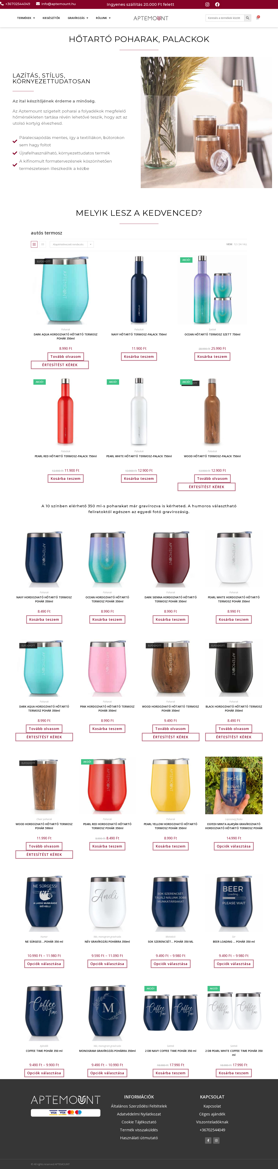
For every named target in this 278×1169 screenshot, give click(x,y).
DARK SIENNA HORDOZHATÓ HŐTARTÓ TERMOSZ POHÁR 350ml (171, 598)
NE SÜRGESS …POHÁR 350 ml (44, 941)
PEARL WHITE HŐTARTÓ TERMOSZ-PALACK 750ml (139, 456)
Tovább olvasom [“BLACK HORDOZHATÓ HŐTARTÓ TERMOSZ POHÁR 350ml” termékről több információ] (234, 728)
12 (235, 244)
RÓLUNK (103, 18)
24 (240, 244)
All (245, 244)
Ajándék (44, 1046)
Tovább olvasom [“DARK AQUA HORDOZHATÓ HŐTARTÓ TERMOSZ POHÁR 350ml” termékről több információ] (65, 356)
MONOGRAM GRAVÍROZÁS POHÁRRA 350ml (107, 1051)
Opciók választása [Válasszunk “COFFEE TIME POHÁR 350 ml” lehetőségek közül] (44, 1073)
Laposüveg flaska (233, 819)
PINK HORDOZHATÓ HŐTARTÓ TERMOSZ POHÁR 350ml (107, 708)
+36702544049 (17, 4)
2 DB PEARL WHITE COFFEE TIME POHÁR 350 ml (234, 1052)
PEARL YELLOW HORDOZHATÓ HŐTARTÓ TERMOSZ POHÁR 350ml (170, 825)
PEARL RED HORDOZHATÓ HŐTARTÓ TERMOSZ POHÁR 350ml (107, 825)
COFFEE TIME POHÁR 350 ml (44, 1051)
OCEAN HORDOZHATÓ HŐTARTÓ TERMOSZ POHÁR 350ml (107, 598)
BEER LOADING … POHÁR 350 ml (234, 941)
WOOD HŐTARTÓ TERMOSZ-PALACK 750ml (212, 456)
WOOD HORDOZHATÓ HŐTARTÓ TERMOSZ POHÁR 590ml (44, 825)
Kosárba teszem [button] (139, 356)
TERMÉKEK (26, 18)
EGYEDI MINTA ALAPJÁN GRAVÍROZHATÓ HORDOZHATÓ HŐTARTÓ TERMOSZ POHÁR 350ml (234, 825)
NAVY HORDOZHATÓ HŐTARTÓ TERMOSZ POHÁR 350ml (44, 598)
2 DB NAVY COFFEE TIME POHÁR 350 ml (170, 1051)
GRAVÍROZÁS (78, 18)
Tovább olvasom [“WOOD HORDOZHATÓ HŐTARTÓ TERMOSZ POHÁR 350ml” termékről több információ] (170, 728)
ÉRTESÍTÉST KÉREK (60, 364)
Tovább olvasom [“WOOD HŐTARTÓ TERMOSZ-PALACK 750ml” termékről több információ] (212, 478)
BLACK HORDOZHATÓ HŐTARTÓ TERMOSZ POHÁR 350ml (234, 708)
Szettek (212, 329)
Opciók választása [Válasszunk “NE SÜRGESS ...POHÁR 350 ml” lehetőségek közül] (44, 963)
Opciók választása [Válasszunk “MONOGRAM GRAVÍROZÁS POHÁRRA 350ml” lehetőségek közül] (107, 1073)
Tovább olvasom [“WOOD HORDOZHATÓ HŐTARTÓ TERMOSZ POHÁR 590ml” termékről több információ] (44, 846)
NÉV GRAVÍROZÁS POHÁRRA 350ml (107, 941)
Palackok (139, 329)
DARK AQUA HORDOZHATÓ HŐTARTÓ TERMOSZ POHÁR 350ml (65, 336)
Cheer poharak (44, 819)
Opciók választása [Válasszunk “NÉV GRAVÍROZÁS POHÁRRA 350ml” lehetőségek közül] (107, 963)
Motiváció (170, 936)
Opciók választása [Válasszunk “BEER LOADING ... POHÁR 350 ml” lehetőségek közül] (234, 963)
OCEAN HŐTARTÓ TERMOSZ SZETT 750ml (212, 334)
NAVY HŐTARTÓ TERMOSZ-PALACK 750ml (139, 334)
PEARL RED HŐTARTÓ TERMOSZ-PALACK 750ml (66, 456)
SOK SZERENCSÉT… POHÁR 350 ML (170, 941)
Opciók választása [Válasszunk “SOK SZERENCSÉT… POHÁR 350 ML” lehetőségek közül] (171, 963)
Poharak (65, 329)
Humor (44, 936)
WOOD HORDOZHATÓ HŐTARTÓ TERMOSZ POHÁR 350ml (170, 708)
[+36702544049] (2, 3)
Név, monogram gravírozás (107, 936)
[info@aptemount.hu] (38, 3)
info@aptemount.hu (59, 4)
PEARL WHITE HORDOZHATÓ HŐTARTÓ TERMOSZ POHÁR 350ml (234, 598)
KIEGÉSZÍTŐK (51, 18)
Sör (234, 936)
